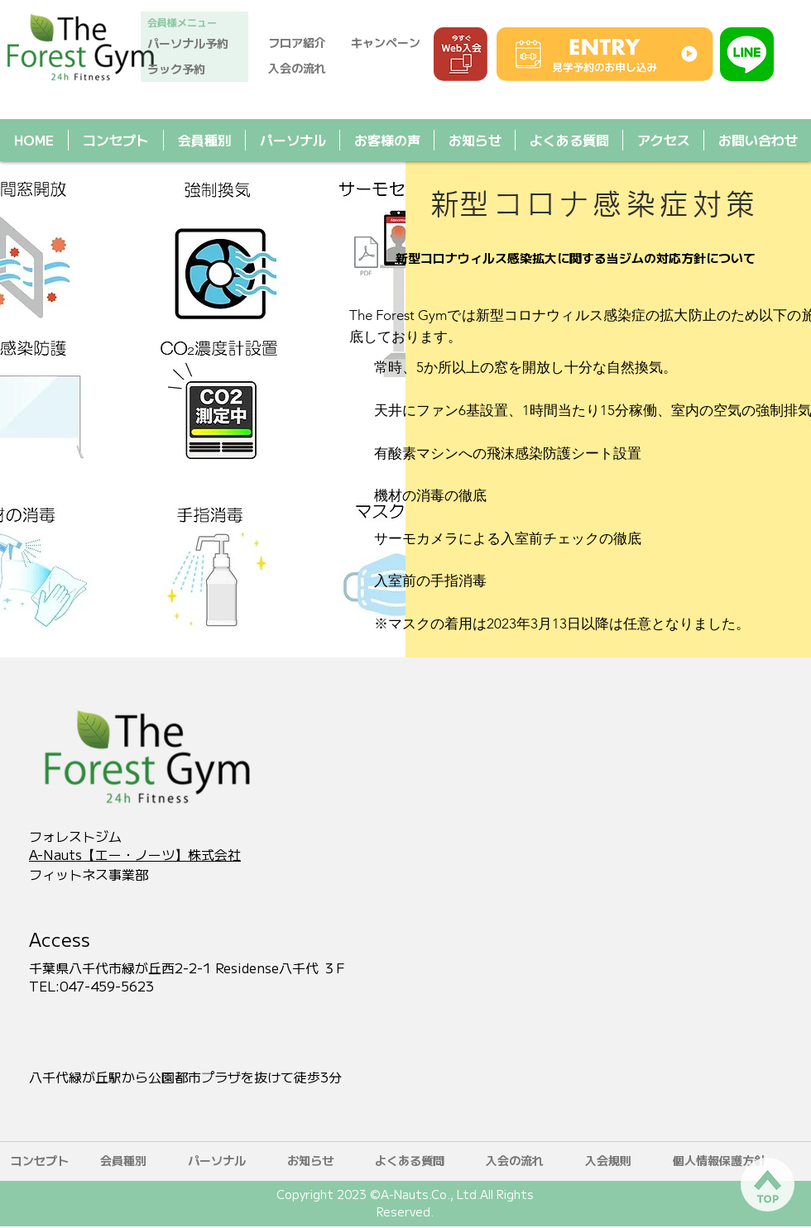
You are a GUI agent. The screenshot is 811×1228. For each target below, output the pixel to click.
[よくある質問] (409, 1161)
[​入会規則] (608, 1161)
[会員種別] (123, 1161)
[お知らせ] (310, 1161)
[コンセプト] (39, 1161)
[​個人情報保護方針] (719, 1161)
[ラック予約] (194, 69)
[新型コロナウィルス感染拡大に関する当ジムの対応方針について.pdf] (366, 258)
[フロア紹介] (304, 42)
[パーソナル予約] (194, 43)
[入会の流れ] (304, 68)
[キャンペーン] (390, 42)
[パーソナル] (216, 1161)
